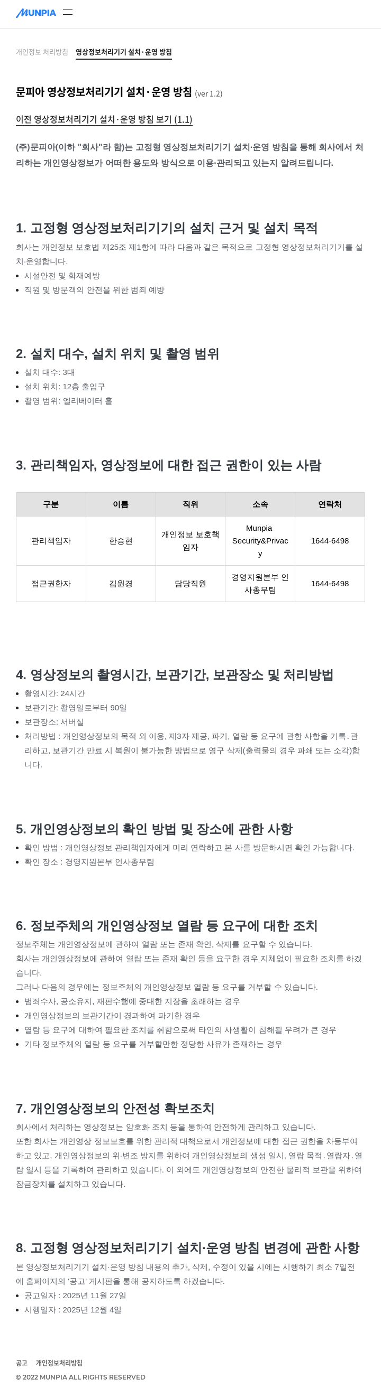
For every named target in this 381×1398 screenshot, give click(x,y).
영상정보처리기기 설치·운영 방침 (124, 51)
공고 (22, 1363)
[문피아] (36, 14)
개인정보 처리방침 (42, 51)
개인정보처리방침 (59, 1363)
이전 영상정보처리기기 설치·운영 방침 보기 (104, 118)
